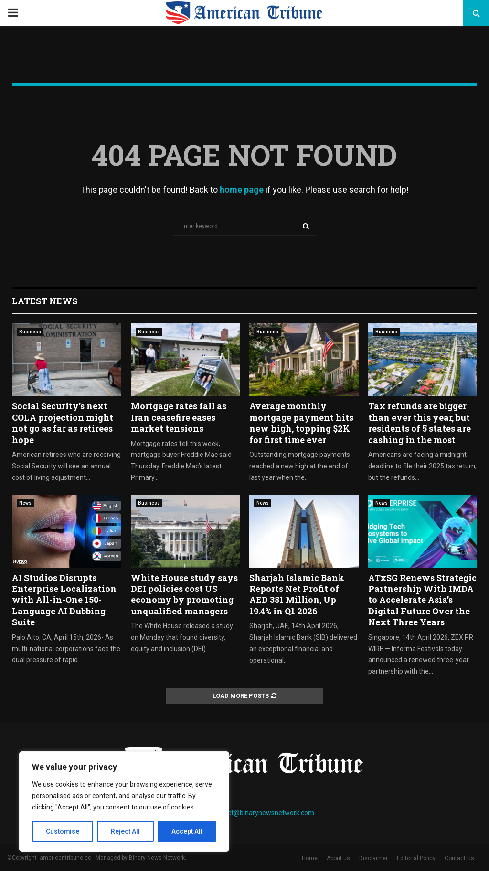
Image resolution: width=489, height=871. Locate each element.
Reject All (125, 831)
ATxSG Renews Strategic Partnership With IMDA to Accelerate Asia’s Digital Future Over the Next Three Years (422, 600)
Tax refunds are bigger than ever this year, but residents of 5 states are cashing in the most (419, 422)
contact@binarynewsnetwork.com (262, 813)
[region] (124, 802)
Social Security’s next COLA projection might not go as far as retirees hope (62, 422)
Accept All (186, 831)
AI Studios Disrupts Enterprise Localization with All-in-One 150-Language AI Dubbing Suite (64, 600)
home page (242, 190)
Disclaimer (373, 858)
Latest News (44, 301)
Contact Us (459, 858)
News (25, 503)
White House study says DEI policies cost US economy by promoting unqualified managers (184, 594)
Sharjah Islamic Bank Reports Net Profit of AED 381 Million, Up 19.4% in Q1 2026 (296, 594)
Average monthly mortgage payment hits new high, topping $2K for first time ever (301, 422)
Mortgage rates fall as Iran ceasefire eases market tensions (178, 417)
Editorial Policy (416, 858)
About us (338, 858)
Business (30, 331)
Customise (63, 831)
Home (310, 858)
